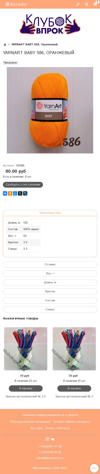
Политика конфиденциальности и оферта (50, 415)
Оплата (50, 428)
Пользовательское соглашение (30, 422)
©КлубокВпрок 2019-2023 (50, 468)
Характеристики (50, 213)
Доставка (36, 428)
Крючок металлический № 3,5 (26, 396)
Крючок (50, 291)
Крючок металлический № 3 (74, 396)
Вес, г (50, 273)
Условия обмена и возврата (71, 422)
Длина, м (50, 282)
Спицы (50, 309)
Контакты (63, 428)
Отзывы (50, 264)
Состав (50, 300)
